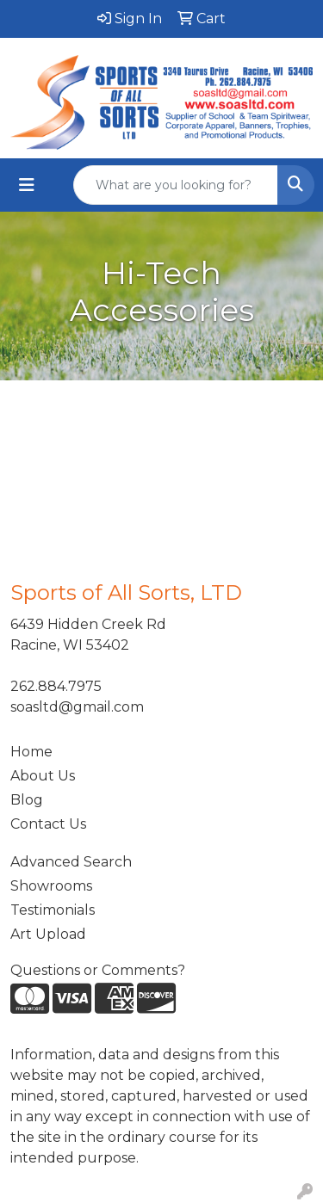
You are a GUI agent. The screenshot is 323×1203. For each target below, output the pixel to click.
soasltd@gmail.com (77, 707)
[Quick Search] (175, 185)
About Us (42, 776)
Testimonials (52, 910)
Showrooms (51, 886)
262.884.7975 (56, 686)
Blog (26, 800)
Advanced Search (71, 862)
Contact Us (48, 824)
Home (31, 751)
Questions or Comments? (97, 970)
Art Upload (48, 934)
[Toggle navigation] (27, 185)
